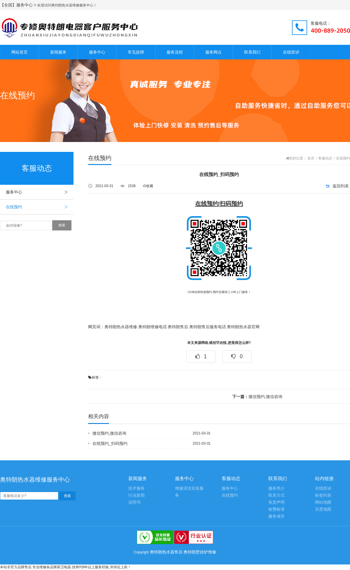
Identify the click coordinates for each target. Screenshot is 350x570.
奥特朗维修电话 (152, 327)
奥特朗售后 (178, 327)
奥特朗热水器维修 (120, 327)
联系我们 (252, 52)
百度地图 (323, 509)
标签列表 (323, 495)
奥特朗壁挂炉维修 (199, 552)
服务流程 (175, 52)
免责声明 (276, 502)
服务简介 (276, 488)
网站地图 (323, 502)
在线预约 (40, 207)
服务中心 (97, 52)
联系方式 (276, 495)
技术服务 (136, 488)
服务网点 (213, 52)
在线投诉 (291, 52)
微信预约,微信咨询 (257, 396)
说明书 (134, 502)
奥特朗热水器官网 (243, 327)
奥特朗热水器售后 (166, 552)
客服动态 (325, 158)
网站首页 (19, 52)
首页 (310, 158)
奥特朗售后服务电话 (207, 327)
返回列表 (340, 186)
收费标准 (276, 509)
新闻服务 (58, 52)
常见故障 (136, 52)
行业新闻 (136, 495)
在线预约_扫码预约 (109, 443)
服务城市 (276, 516)
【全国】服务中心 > (18, 5)
